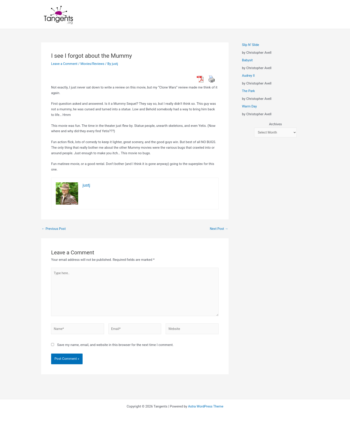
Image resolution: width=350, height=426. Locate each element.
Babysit (247, 60)
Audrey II (248, 76)
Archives (275, 124)
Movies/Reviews (93, 64)
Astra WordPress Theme (206, 406)
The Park (248, 91)
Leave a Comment (64, 64)
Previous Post (54, 228)
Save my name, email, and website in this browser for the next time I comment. (115, 346)
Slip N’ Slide (250, 45)
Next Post (218, 228)
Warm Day (249, 106)
